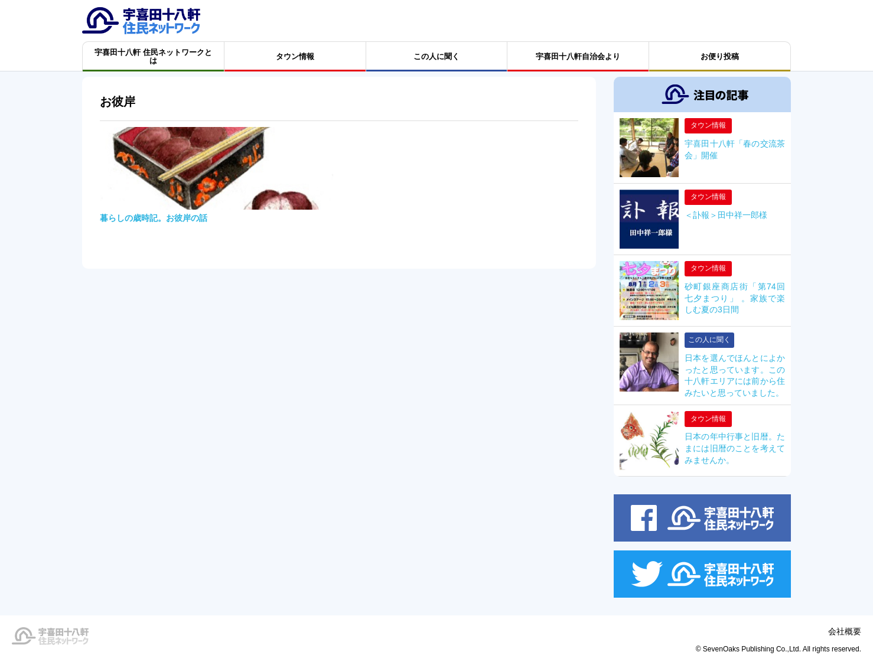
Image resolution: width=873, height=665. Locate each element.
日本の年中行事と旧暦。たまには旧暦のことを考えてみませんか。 (735, 448)
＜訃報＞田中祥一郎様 (726, 215)
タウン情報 (708, 125)
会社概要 (844, 631)
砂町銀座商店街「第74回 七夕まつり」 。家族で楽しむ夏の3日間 (735, 298)
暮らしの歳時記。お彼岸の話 (153, 218)
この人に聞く (709, 339)
